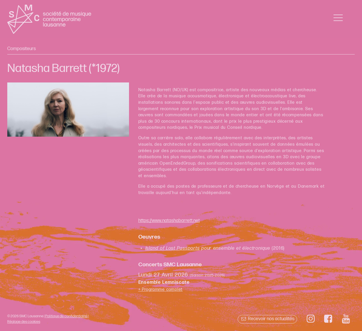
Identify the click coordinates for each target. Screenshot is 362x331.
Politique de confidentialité (66, 316)
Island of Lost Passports (172, 248)
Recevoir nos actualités (267, 319)
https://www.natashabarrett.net (169, 220)
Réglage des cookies (23, 321)
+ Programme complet (160, 289)
